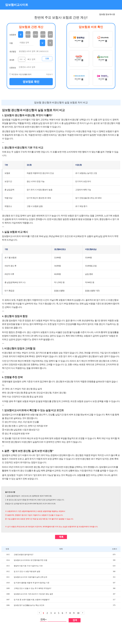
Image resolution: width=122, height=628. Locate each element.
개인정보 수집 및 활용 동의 (21, 74)
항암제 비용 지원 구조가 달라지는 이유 (28, 566)
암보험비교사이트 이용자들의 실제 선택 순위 (30, 577)
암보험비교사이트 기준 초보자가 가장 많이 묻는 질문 (33, 594)
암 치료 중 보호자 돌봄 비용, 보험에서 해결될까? (32, 600)
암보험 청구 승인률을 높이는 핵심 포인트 (29, 605)
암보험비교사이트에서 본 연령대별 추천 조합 (30, 560)
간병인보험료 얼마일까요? (23, 554)
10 (78, 613)
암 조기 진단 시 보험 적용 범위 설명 (27, 571)
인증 (47, 58)
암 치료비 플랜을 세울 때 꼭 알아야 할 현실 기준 (31, 583)
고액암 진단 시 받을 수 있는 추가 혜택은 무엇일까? (32, 588)
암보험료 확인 (31, 81)
